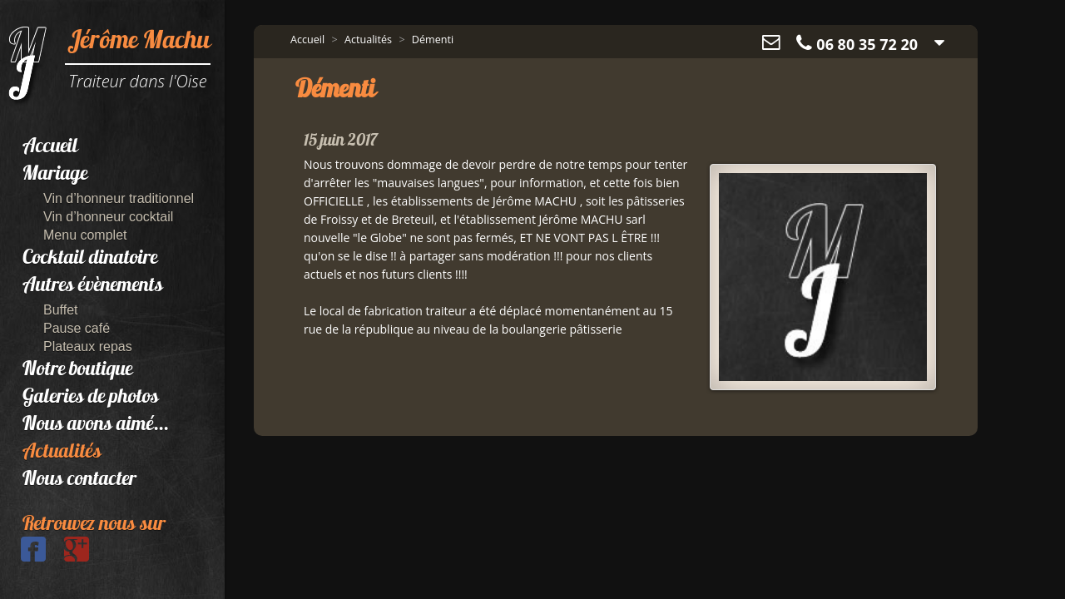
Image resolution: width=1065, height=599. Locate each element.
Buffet (60, 310)
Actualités (62, 453)
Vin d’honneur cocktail (108, 217)
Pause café (76, 328)
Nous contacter (79, 480)
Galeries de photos (90, 398)
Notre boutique (77, 370)
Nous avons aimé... (95, 425)
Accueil (50, 147)
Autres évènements (92, 286)
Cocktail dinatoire (89, 259)
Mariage (54, 175)
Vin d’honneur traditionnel (118, 198)
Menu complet (85, 235)
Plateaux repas (87, 346)
